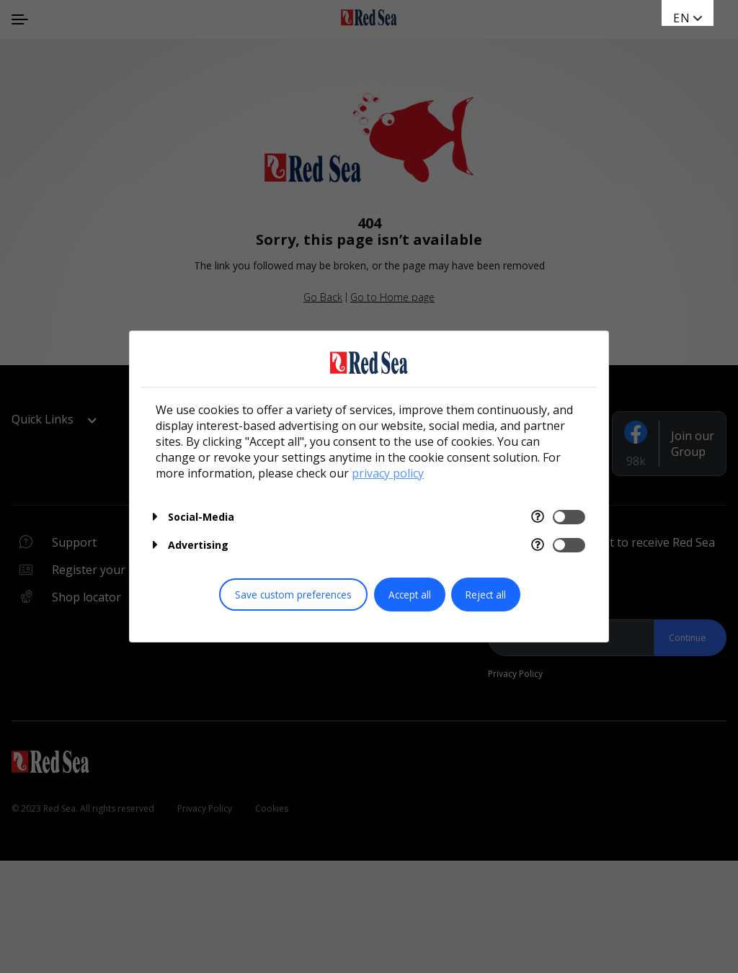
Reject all (486, 594)
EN (681, 18)
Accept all (409, 594)
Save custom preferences (293, 594)
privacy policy (388, 473)
